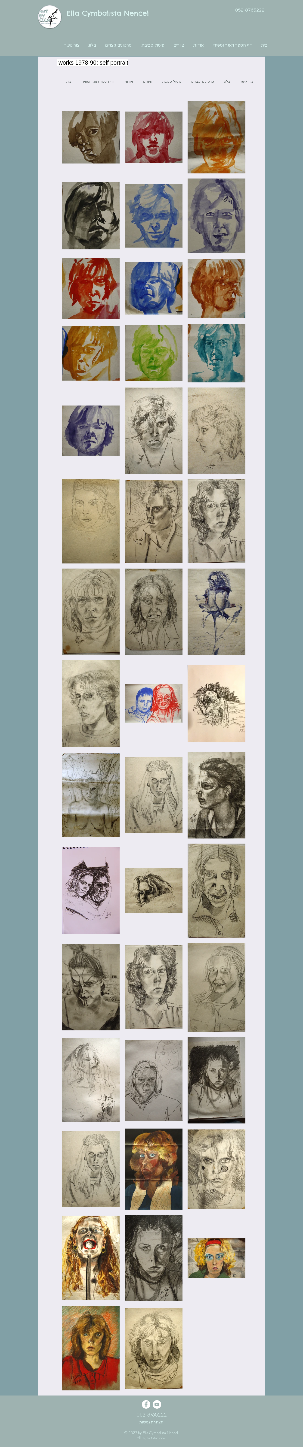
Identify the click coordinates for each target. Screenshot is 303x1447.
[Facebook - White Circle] (146, 1404)
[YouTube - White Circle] (157, 1404)
